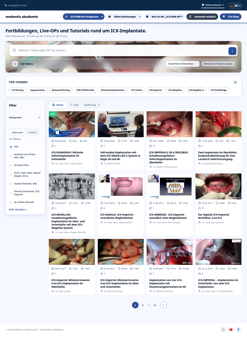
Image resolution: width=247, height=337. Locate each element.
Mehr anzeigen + (18, 209)
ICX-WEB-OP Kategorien (81, 16)
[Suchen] (232, 51)
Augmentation (37, 90)
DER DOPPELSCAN (85, 90)
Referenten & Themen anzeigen (218, 64)
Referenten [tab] (17, 132)
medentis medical (202, 16)
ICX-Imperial (155, 90)
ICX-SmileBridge (219, 90)
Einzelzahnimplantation (112, 90)
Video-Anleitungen (122, 16)
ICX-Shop (230, 16)
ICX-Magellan (175, 90)
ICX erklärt (136, 90)
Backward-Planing (61, 90)
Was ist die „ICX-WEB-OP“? (164, 16)
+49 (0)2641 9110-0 (17, 5)
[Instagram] (223, 330)
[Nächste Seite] (163, 305)
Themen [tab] (32, 132)
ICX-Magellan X (196, 90)
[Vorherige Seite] (127, 305)
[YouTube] (231, 330)
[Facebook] (238, 330)
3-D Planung (18, 90)
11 (155, 305)
